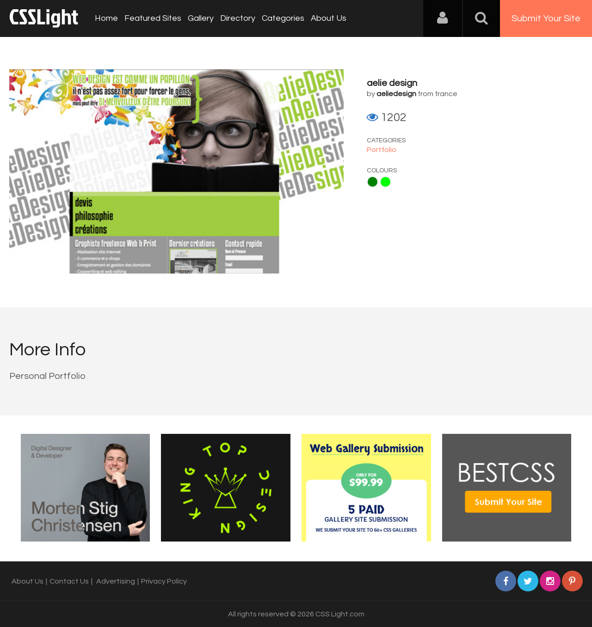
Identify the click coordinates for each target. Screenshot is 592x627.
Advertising (115, 581)
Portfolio (381, 149)
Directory (237, 18)
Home (106, 18)
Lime (385, 182)
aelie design (392, 83)
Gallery (201, 18)
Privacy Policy (164, 581)
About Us (328, 18)
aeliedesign (396, 93)
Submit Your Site (546, 18)
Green (372, 182)
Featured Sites (152, 18)
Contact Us (69, 581)
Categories (283, 18)
